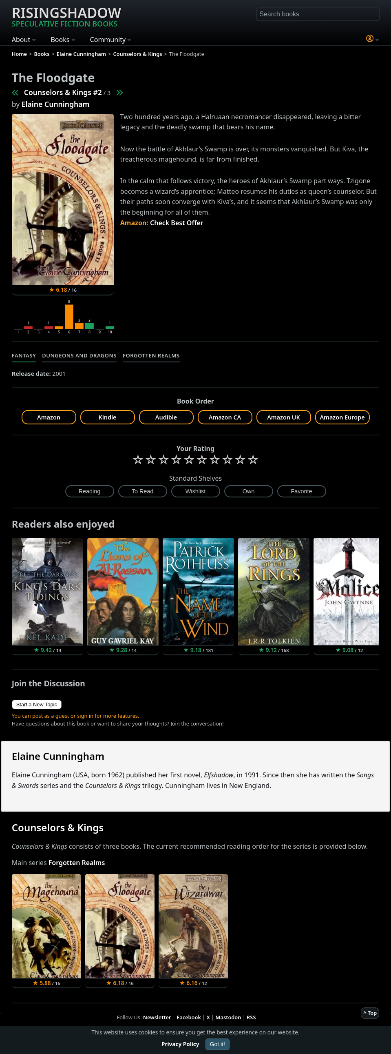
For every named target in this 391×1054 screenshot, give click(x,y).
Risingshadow (66, 16)
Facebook (189, 1017)
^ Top (370, 1012)
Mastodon (228, 1017)
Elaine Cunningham (56, 104)
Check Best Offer (176, 222)
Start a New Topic (36, 704)
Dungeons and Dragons (79, 355)
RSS (251, 1017)
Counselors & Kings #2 (63, 92)
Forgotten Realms (151, 355)
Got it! (217, 1044)
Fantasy (24, 355)
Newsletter (157, 1017)
